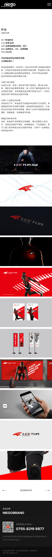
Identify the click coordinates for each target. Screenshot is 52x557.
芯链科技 (40, 490)
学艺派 (10, 490)
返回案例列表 (26, 490)
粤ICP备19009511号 (10, 553)
